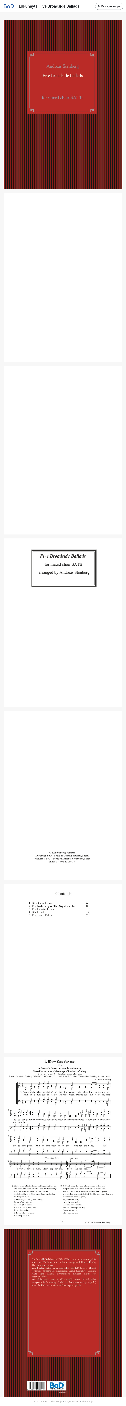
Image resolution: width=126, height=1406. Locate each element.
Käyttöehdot (72, 1401)
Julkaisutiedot (40, 1401)
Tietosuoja (56, 1401)
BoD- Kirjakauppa (109, 6)
